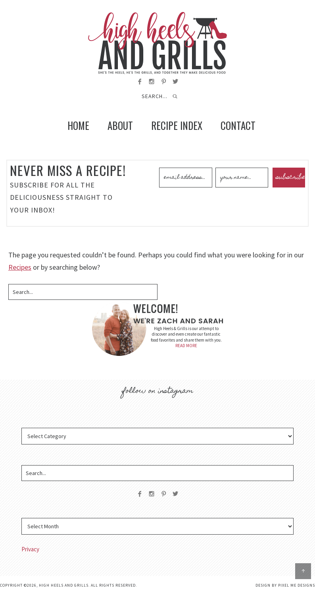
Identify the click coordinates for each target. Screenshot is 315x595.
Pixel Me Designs (296, 585)
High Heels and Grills (157, 43)
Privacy (30, 549)
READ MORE (186, 345)
